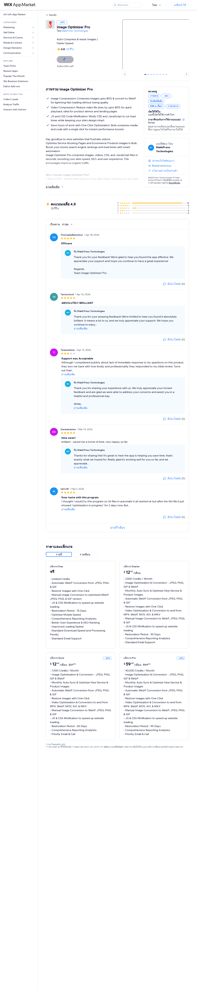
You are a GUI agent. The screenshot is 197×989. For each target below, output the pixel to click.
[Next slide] (186, 74)
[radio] (59, 554)
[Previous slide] (124, 74)
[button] (183, 119)
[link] (19, 14)
